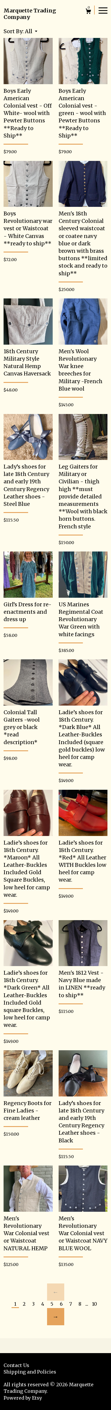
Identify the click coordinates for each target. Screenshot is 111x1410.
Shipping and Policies (30, 1372)
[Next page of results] (55, 1316)
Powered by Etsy (23, 1398)
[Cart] (88, 12)
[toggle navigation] (103, 10)
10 (94, 1304)
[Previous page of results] (55, 1292)
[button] (31, 31)
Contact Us (16, 1365)
